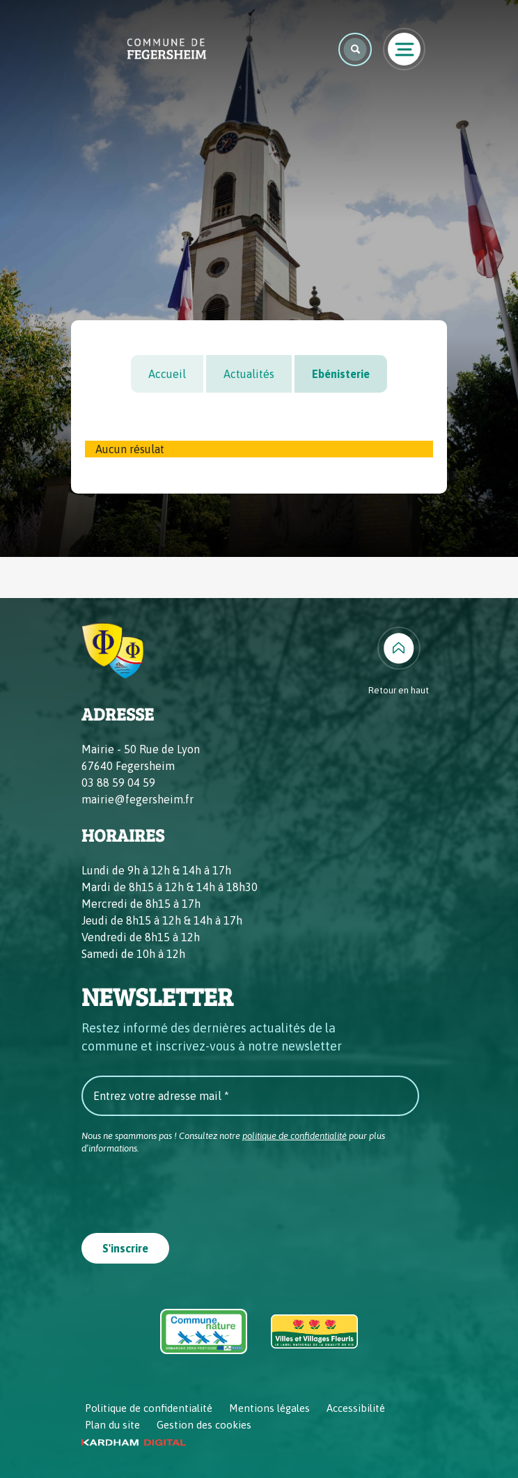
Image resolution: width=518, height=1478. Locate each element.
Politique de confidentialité (148, 1408)
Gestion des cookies (204, 1425)
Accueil (167, 374)
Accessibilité (356, 1408)
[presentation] (187, 1189)
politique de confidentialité (294, 1136)
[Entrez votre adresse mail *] (250, 1096)
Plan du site (112, 1425)
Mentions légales (269, 1408)
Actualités (248, 374)
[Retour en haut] (398, 662)
